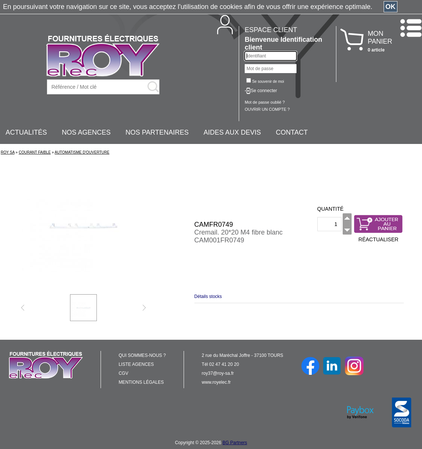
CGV (123, 373)
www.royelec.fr (216, 382)
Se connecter (264, 90)
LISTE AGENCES (136, 364)
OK (390, 6)
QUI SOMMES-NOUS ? (142, 355)
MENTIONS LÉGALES (141, 382)
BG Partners (234, 442)
